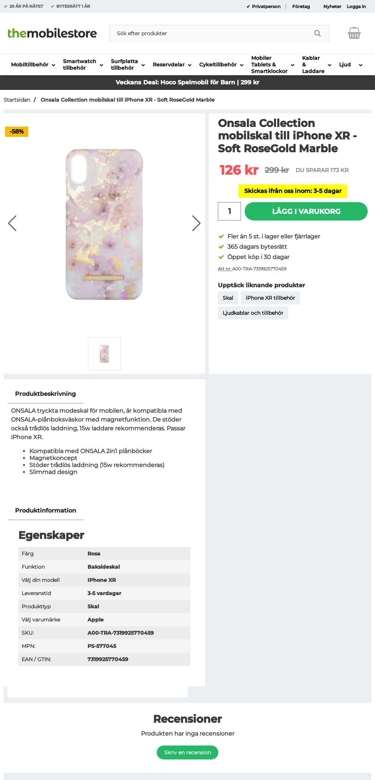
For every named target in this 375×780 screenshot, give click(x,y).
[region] (104, 394)
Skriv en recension (187, 752)
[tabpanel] (104, 443)
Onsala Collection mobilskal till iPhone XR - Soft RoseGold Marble (127, 99)
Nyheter (332, 6)
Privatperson (266, 6)
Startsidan (17, 99)
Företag (301, 6)
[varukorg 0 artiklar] (354, 33)
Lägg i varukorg (306, 211)
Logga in (356, 6)
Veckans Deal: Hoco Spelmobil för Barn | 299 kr (187, 82)
